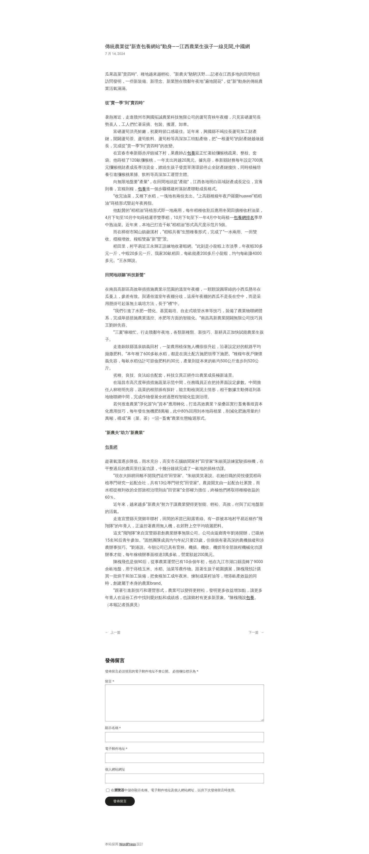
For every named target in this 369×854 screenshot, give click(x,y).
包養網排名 (244, 217)
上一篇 (115, 632)
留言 (109, 681)
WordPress (127, 844)
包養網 (111, 447)
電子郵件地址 (116, 749)
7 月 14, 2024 (115, 54)
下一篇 (254, 632)
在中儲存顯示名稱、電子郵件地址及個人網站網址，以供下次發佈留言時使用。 (174, 790)
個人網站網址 (115, 769)
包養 (191, 153)
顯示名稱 (113, 728)
